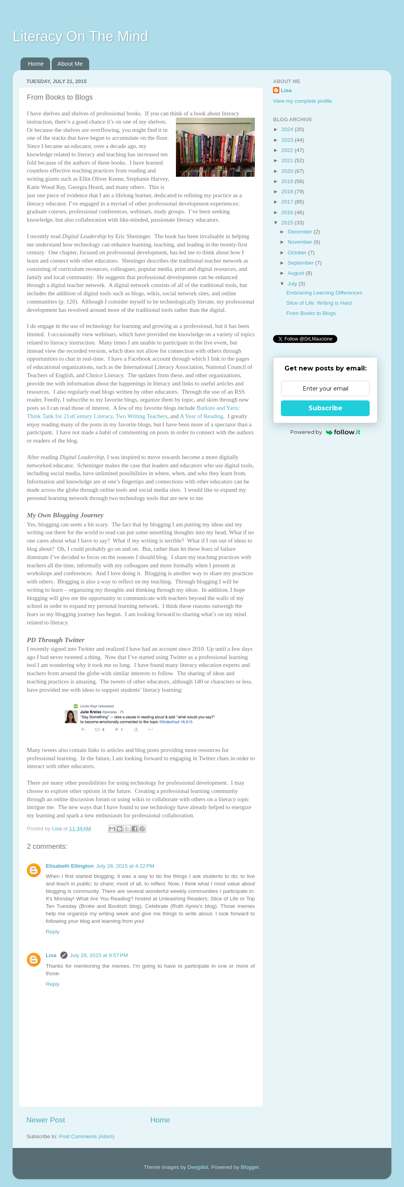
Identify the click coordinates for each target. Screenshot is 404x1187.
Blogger (250, 1167)
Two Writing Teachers (141, 416)
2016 (288, 212)
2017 (288, 202)
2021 (288, 160)
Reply (53, 932)
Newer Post (45, 1120)
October (298, 253)
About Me (70, 63)
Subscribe (325, 408)
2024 (288, 129)
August (297, 273)
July (293, 284)
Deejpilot (197, 1167)
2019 (288, 181)
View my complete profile (302, 101)
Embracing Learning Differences (324, 293)
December (301, 232)
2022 (288, 150)
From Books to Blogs (311, 313)
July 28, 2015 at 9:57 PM (99, 955)
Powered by (325, 432)
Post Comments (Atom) (86, 1136)
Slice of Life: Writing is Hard (319, 303)
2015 (288, 223)
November (301, 242)
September (301, 263)
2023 (288, 140)
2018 (288, 191)
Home (36, 63)
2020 (288, 171)
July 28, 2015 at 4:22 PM (125, 866)
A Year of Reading (201, 416)
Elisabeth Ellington (70, 866)
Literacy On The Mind (80, 36)
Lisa (52, 955)
